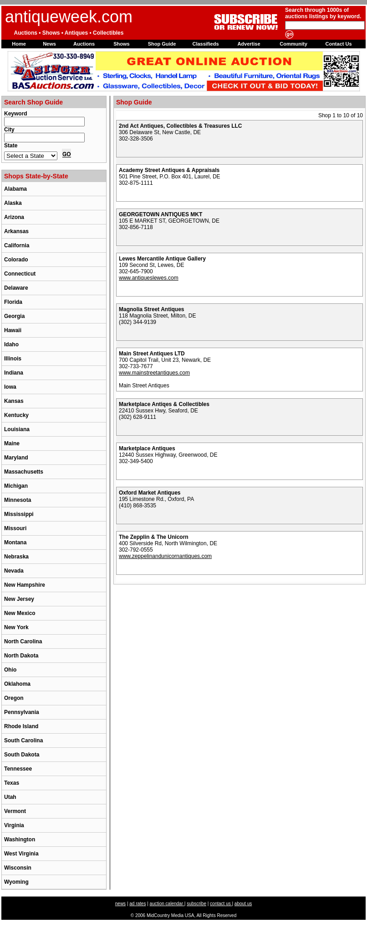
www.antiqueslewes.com (148, 278)
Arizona (14, 217)
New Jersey (19, 599)
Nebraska (16, 556)
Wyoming (16, 882)
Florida (13, 302)
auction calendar (167, 903)
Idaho (11, 344)
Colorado (16, 259)
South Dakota (21, 754)
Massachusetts (23, 472)
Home (19, 44)
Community (293, 44)
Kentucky (16, 415)
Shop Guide (162, 44)
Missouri (15, 528)
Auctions (84, 44)
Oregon (14, 698)
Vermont (15, 811)
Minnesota (17, 500)
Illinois (12, 358)
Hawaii (12, 330)
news (120, 903)
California (16, 245)
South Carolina (23, 740)
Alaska (13, 203)
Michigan (16, 486)
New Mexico (20, 613)
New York (16, 627)
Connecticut (20, 274)
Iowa (10, 387)
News (49, 44)
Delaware (16, 288)
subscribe (196, 903)
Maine (12, 443)
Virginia (14, 825)
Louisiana (17, 429)
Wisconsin (17, 868)
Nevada (14, 571)
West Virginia (21, 853)
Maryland (16, 457)
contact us (221, 903)
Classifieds (205, 44)
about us (243, 903)
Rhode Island (21, 726)
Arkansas (16, 231)
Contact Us (338, 44)
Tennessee (18, 769)
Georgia (14, 316)
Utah (10, 797)
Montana (15, 542)
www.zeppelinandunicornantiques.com (165, 556)
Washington (19, 839)
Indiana (13, 373)
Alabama (15, 189)
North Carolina (23, 641)
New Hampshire (24, 585)
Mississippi (19, 514)
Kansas (14, 401)
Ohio (10, 670)
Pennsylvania (21, 712)
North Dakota (21, 655)
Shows (121, 44)
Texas (11, 783)
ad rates (137, 903)
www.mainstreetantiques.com (154, 373)
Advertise (248, 44)
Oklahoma (17, 684)
